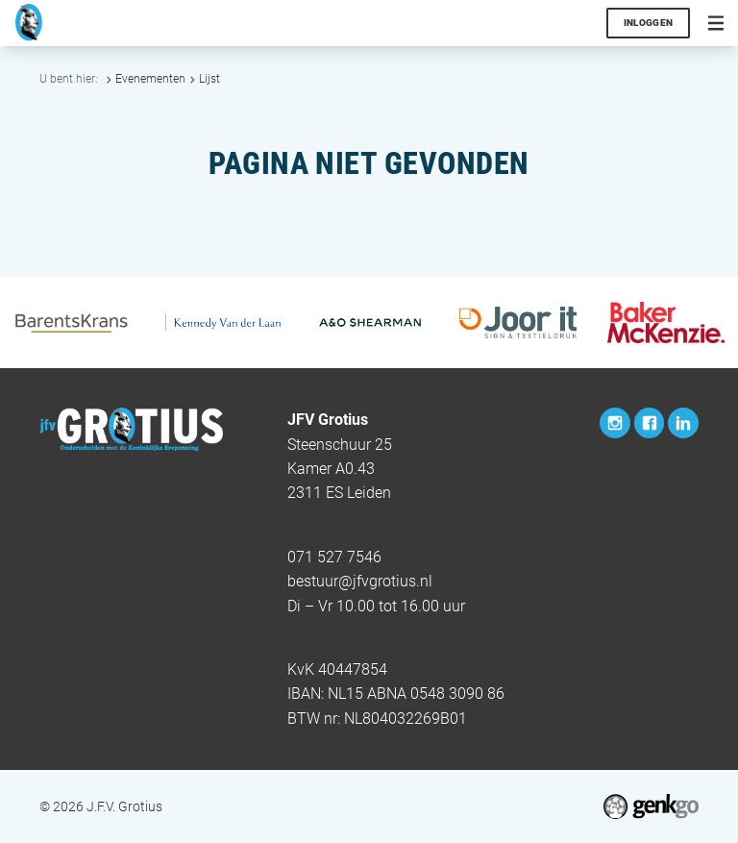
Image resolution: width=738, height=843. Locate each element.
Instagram (615, 423)
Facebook (649, 423)
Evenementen (150, 79)
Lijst (209, 79)
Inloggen (649, 22)
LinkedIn (683, 423)
